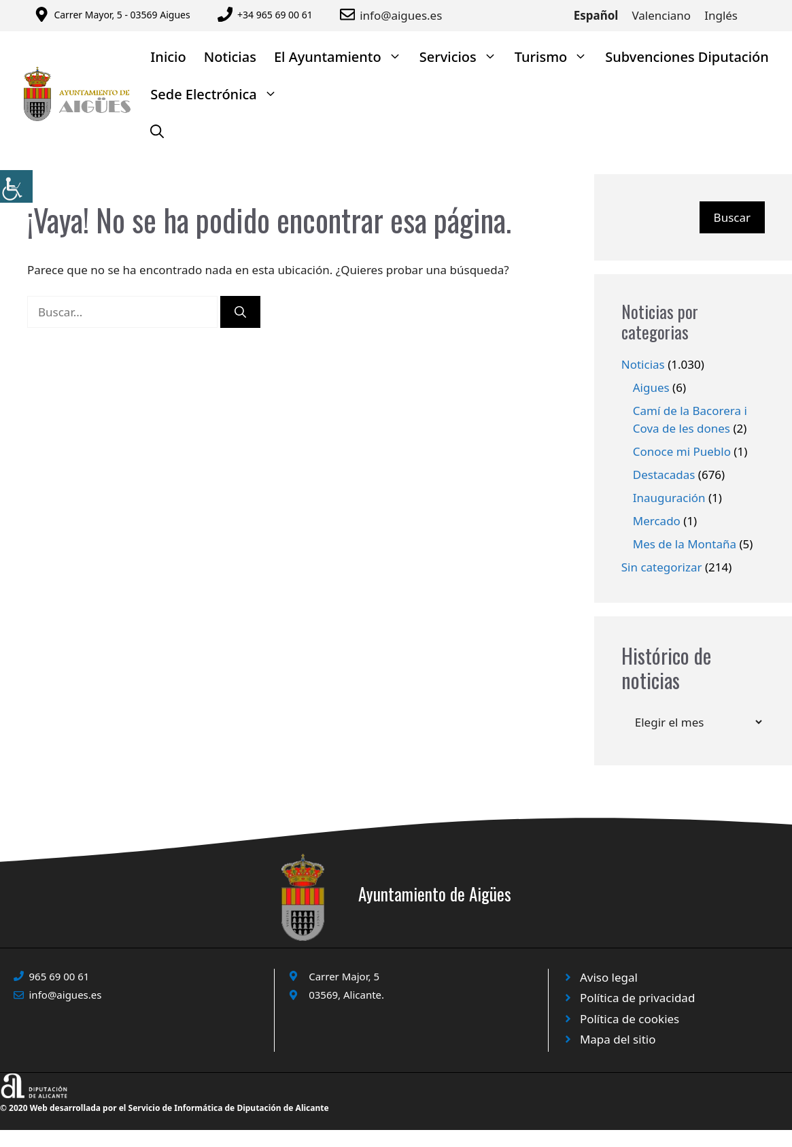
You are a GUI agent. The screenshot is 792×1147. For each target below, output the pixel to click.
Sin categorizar (661, 567)
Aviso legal (609, 977)
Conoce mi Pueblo (682, 451)
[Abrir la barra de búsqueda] (157, 131)
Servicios (462, 57)
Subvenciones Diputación (687, 57)
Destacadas (664, 474)
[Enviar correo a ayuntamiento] (350, 14)
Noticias (230, 57)
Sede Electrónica (218, 94)
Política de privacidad (637, 997)
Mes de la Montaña (684, 544)
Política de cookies (629, 1019)
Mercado (657, 521)
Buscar (732, 217)
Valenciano (661, 15)
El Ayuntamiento (342, 57)
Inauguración (669, 497)
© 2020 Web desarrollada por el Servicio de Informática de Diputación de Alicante (164, 1108)
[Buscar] (240, 312)
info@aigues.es (401, 15)
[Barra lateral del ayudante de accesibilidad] (16, 186)
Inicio (168, 57)
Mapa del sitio (618, 1039)
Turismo (556, 57)
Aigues (651, 387)
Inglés (721, 15)
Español (596, 15)
